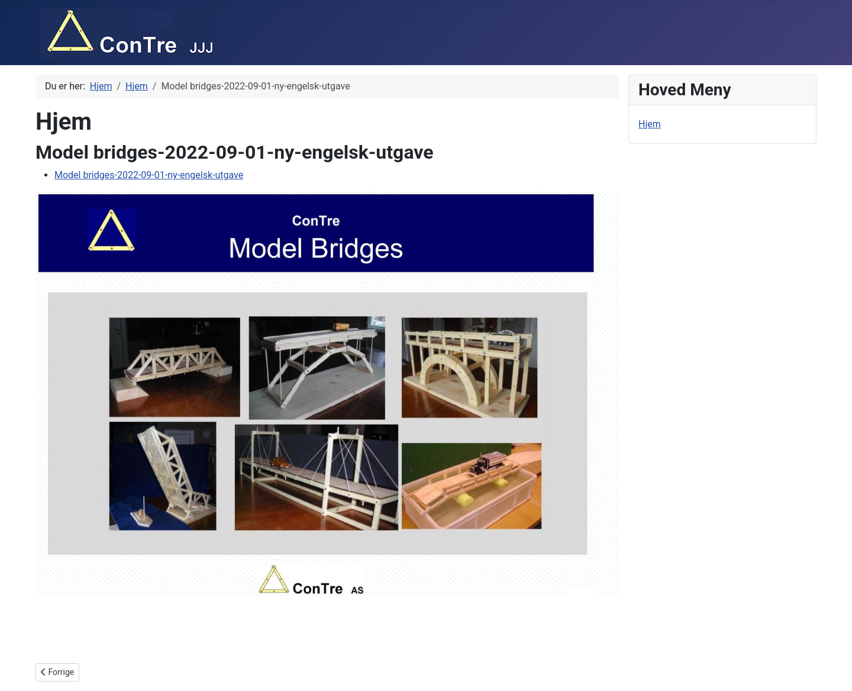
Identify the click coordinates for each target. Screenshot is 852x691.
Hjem (649, 124)
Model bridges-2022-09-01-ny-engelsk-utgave (148, 175)
